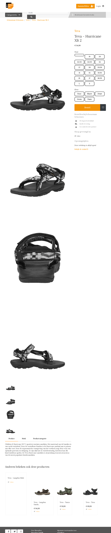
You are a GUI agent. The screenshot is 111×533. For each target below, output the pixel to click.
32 (89, 73)
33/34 (100, 73)
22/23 (79, 62)
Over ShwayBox (36, 530)
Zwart (100, 94)
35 (79, 78)
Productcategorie (39, 439)
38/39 (100, 78)
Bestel (87, 107)
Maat (76, 52)
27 (79, 67)
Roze (79, 94)
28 (90, 67)
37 (89, 78)
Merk (24, 439)
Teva (27, 20)
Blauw (89, 94)
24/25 (89, 62)
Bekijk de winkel (81, 149)
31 (79, 73)
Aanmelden (85, 6)
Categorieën (14, 15)
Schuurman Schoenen (15, 20)
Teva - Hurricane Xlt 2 (40, 20)
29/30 (99, 67)
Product (12, 439)
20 (100, 57)
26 (100, 62)
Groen (79, 99)
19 (89, 57)
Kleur (76, 90)
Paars (89, 99)
